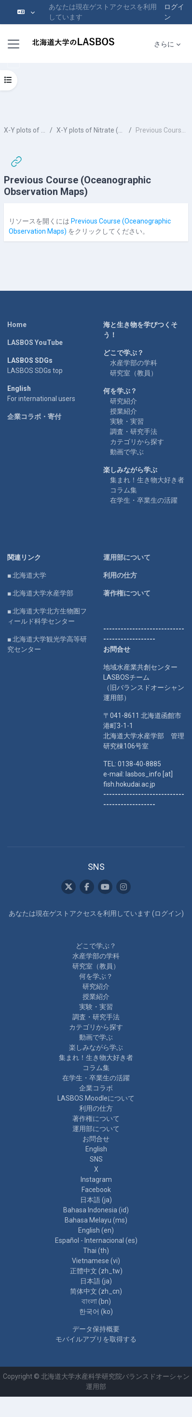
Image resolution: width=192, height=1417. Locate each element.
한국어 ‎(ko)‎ (96, 1311)
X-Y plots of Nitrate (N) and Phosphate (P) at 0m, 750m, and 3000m (90, 130)
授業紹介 (123, 411)
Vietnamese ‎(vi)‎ (96, 1261)
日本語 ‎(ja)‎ (96, 1200)
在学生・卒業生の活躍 (144, 500)
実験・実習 (127, 421)
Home (17, 324)
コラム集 (123, 490)
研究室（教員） (133, 373)
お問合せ (96, 1139)
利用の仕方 (120, 575)
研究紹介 (123, 401)
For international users (41, 399)
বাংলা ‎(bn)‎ (96, 1301)
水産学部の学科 (133, 363)
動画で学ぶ (127, 452)
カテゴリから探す (137, 442)
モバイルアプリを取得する (96, 1339)
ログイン (174, 12)
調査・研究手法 (133, 431)
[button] (26, 12)
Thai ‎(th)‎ (96, 1250)
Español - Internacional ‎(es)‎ (96, 1240)
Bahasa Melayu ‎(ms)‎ (96, 1220)
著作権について (127, 593)
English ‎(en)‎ (96, 1230)
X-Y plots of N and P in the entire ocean (25, 130)
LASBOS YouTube (35, 342)
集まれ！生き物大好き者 (147, 480)
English (96, 1149)
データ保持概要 (96, 1329)
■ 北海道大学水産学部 (40, 593)
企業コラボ (96, 1088)
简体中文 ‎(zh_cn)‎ (96, 1291)
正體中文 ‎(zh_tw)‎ (96, 1271)
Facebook (96, 1189)
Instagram (96, 1179)
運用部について (127, 557)
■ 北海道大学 (26, 575)
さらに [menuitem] (164, 44)
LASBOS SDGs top (35, 370)
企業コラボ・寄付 (34, 416)
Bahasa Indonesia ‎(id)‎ (96, 1210)
